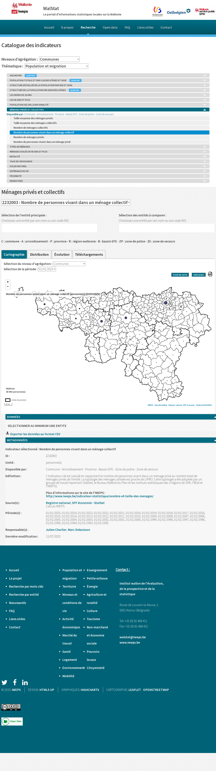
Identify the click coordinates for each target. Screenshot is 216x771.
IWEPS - (151, 405)
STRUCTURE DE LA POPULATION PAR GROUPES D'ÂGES (108, 90)
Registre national (175, 405)
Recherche (88, 27)
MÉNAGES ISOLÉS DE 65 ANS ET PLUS (108, 151)
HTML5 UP (46, 690)
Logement (69, 660)
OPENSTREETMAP (156, 690)
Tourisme (93, 619)
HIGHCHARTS (90, 690)
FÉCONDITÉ (108, 176)
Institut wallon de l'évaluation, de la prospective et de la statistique (142, 588)
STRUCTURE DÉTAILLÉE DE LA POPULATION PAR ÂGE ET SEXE (108, 85)
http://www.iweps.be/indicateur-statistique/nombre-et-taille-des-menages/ (100, 496)
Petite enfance (97, 578)
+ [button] (8, 282)
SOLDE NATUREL (108, 166)
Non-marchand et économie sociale (97, 635)
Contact (166, 27)
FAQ (127, 27)
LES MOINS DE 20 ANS (108, 95)
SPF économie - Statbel (192, 405)
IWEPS (16, 690)
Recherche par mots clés (26, 586)
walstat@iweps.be (133, 637)
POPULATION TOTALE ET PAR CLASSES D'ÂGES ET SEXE (108, 80)
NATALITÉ (108, 156)
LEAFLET (135, 690)
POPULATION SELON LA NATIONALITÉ (108, 105)
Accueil (49, 27)
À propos (67, 27)
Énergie (92, 586)
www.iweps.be (130, 642)
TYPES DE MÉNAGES (108, 146)
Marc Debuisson (79, 530)
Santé (66, 652)
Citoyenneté (95, 668)
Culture (92, 611)
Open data (110, 27)
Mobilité (68, 676)
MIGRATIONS (108, 181)
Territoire (69, 586)
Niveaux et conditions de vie (72, 602)
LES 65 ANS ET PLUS (108, 100)
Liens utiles (145, 27)
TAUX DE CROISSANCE (108, 161)
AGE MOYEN (108, 75)
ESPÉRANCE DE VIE (108, 171)
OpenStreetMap (161, 405)
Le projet (15, 578)
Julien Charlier (56, 530)
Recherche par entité (24, 594)
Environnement (73, 668)
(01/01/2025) (207, 405)
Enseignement (97, 570)
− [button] (8, 287)
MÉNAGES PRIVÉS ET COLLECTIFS (108, 109)
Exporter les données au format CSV (32, 434)
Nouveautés (17, 603)
